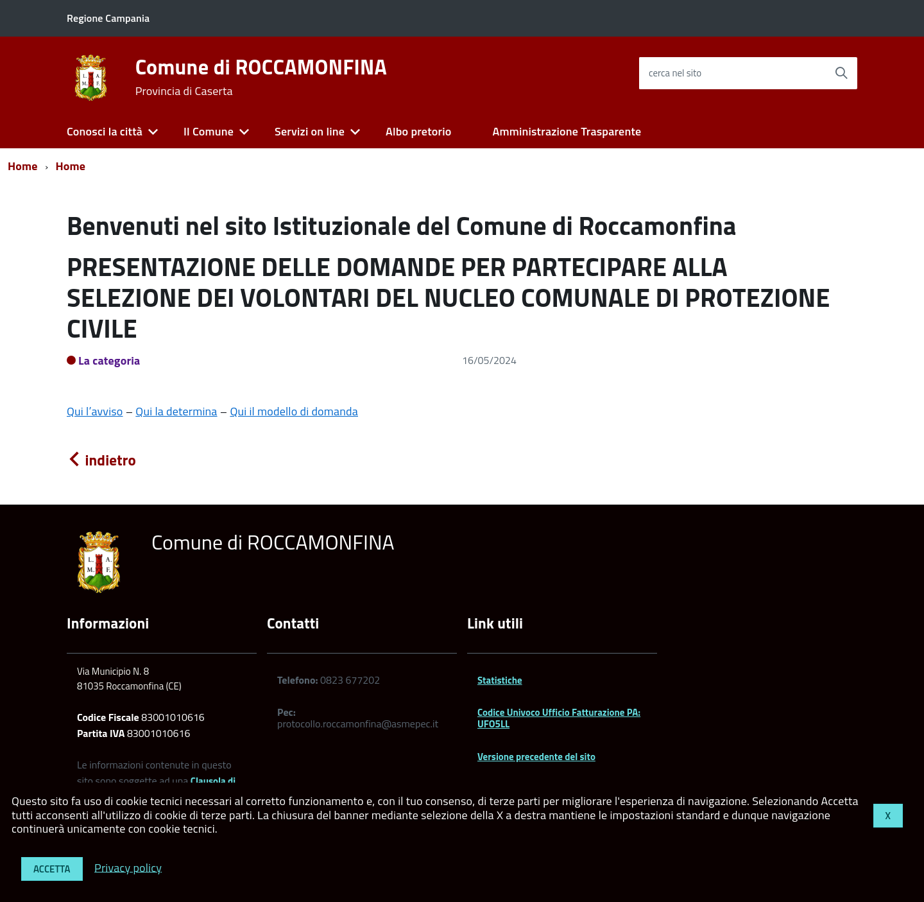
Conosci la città (104, 131)
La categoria (109, 360)
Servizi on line (310, 131)
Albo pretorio (418, 131)
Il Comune (209, 131)
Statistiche (499, 680)
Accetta (52, 869)
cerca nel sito (675, 72)
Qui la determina (176, 411)
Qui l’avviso (95, 411)
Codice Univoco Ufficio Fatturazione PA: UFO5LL (558, 718)
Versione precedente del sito (536, 756)
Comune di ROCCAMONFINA (261, 77)
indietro (101, 460)
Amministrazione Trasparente (566, 131)
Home (23, 166)
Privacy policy (128, 867)
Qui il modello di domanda (294, 411)
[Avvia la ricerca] (841, 73)
